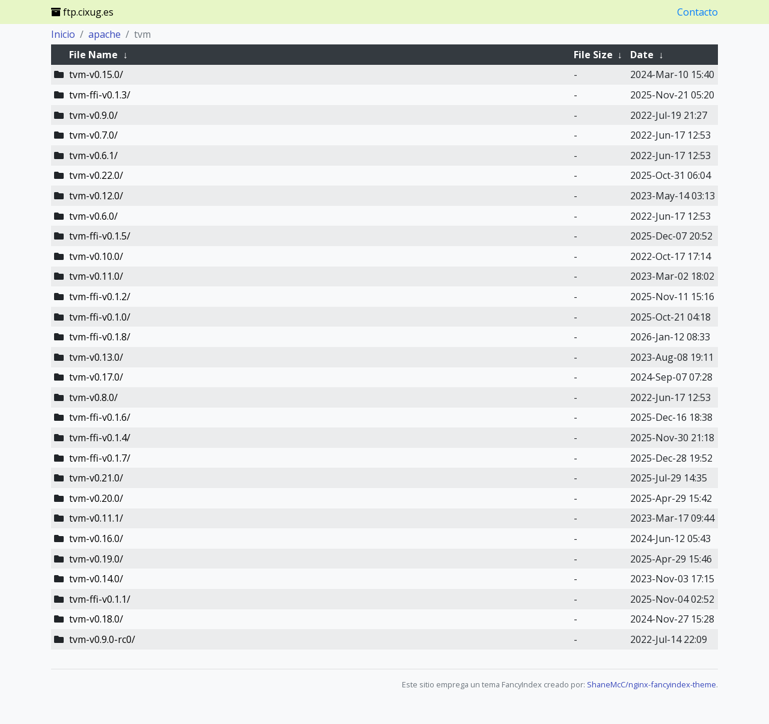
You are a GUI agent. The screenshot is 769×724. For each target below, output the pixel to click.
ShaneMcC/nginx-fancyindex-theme (651, 684)
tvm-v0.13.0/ (96, 357)
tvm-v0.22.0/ (96, 175)
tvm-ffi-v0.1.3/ (99, 94)
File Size (593, 54)
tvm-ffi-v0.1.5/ (99, 236)
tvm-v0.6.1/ (93, 155)
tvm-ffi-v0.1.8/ (99, 336)
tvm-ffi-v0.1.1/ (99, 599)
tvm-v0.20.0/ (96, 498)
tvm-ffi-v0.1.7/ (99, 458)
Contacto (697, 12)
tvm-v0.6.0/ (93, 216)
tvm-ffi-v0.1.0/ (99, 317)
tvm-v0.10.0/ (96, 256)
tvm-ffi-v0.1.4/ (99, 437)
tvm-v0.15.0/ (96, 74)
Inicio (63, 34)
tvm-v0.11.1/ (96, 518)
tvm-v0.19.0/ (96, 559)
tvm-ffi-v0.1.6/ (99, 417)
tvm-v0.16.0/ (96, 538)
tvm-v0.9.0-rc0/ (102, 639)
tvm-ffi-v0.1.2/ (99, 296)
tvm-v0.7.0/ (93, 135)
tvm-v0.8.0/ (93, 397)
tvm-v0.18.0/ (96, 619)
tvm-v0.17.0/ (96, 377)
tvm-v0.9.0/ (93, 115)
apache (104, 34)
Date (642, 54)
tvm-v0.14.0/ (96, 578)
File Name (93, 54)
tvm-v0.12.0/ (96, 195)
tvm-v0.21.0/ (96, 477)
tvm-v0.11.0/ (96, 276)
